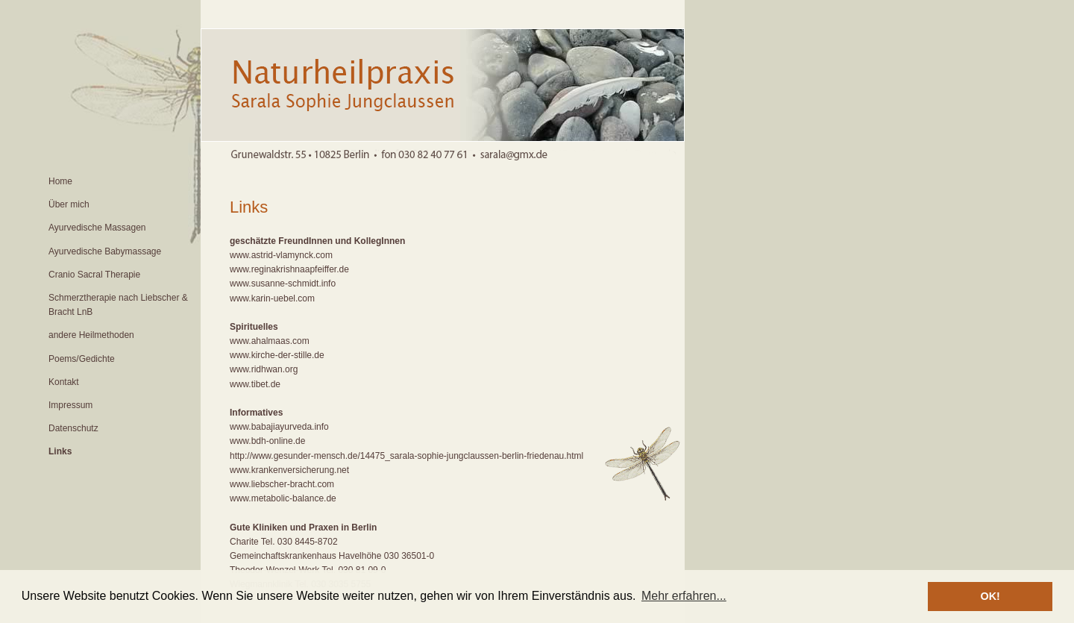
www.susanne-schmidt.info (283, 283)
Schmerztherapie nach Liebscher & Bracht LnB (118, 304)
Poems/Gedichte (81, 359)
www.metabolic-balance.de (283, 498)
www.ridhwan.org (264, 369)
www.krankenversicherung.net (289, 470)
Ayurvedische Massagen (97, 227)
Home (60, 181)
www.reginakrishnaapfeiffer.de (289, 269)
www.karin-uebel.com (272, 298)
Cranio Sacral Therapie (94, 274)
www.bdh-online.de (267, 441)
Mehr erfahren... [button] (683, 595)
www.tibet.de (255, 384)
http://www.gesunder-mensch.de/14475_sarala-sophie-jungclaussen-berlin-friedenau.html (406, 456)
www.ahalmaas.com (270, 341)
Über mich (69, 204)
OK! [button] (989, 596)
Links (60, 451)
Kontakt (63, 382)
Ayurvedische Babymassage (104, 251)
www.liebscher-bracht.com (282, 484)
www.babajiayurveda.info (279, 427)
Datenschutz (73, 428)
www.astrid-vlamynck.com (281, 255)
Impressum (70, 405)
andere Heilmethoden (91, 335)
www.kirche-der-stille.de (277, 355)
